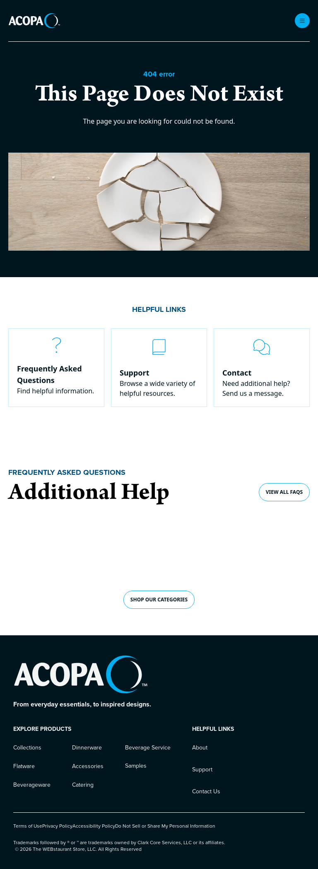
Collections (27, 747)
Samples (136, 765)
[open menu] (302, 20)
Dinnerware (87, 747)
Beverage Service (148, 747)
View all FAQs (284, 492)
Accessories (88, 766)
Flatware (24, 766)
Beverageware (32, 784)
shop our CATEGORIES (159, 599)
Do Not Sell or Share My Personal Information (165, 826)
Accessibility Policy (93, 826)
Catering (83, 784)
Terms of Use (27, 826)
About (199, 747)
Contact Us (206, 791)
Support (202, 769)
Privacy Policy (57, 826)
